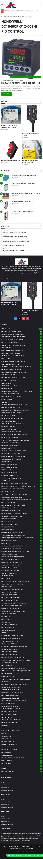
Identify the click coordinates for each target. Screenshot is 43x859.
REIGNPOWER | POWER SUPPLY (11, 597)
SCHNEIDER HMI (6, 681)
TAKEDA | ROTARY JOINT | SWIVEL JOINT (13, 758)
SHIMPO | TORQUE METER (9, 711)
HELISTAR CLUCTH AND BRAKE (11, 624)
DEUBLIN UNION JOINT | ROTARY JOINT (13, 532)
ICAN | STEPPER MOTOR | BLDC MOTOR (13, 657)
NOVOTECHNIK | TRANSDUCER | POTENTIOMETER (16, 377)
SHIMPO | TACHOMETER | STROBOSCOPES (14, 603)
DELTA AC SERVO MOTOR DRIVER (11, 413)
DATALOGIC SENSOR (8, 627)
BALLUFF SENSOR (7, 358)
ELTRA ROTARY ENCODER (9, 491)
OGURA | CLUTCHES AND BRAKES (11, 720)
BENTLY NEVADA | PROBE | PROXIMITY (13, 489)
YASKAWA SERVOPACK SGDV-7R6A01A (23, 212)
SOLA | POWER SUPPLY (8, 703)
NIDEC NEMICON (6, 736)
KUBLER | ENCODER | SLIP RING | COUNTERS (14, 405)
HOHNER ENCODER (7, 521)
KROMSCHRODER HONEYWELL (10, 445)
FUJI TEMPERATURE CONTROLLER (11, 453)
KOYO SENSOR (6, 578)
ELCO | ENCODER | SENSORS (10, 472)
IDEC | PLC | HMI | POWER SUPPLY (11, 396)
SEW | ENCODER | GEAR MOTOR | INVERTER (14, 701)
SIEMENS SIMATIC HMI (8, 375)
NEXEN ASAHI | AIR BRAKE (9, 649)
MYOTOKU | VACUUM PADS (9, 714)
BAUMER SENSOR (7, 388)
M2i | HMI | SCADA (7, 586)
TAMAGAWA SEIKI (7, 728)
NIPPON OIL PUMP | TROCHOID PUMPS (13, 418)
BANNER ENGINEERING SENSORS (11, 510)
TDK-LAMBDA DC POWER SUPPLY (11, 730)
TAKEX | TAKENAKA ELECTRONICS (11, 548)
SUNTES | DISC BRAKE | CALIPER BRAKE (13, 589)
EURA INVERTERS (7, 665)
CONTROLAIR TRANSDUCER (10, 437)
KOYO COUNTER (6, 763)
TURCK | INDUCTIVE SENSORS (10, 570)
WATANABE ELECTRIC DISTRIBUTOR (12, 562)
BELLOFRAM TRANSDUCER (9, 643)
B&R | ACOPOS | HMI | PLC (9, 386)
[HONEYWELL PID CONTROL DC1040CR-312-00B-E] (21, 59)
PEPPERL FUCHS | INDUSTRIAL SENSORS (13, 345)
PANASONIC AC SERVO (8, 448)
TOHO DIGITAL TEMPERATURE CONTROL (13, 535)
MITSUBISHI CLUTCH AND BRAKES (11, 459)
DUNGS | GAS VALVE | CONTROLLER (12, 687)
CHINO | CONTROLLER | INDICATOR (12, 516)
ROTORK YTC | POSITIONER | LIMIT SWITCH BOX (15, 581)
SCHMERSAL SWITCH (8, 741)
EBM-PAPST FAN (6, 383)
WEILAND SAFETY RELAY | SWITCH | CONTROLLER (16, 660)
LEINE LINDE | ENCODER (9, 614)
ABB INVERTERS (6, 481)
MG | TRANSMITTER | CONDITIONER (15, 372)
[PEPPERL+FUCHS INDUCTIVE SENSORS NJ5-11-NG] (32, 149)
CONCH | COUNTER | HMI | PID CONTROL (13, 557)
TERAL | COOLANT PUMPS (9, 595)
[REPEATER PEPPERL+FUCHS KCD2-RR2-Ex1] (6, 178)
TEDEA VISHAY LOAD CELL (9, 652)
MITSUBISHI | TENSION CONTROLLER (12, 497)
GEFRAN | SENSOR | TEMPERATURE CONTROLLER (16, 679)
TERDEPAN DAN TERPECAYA (27, 848)
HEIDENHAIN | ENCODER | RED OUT (12, 407)
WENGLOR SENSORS (8, 529)
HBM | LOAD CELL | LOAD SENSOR (11, 698)
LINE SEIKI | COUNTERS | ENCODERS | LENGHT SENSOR (17, 538)
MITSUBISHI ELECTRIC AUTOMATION (12, 350)
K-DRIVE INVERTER (7, 760)
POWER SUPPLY (6, 619)
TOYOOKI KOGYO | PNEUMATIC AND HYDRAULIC (15, 440)
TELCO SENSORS (7, 399)
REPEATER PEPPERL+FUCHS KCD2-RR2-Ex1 (24, 176)
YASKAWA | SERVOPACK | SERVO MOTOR (13, 361)
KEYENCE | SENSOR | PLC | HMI (10, 364)
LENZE (4, 733)
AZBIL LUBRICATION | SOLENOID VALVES (13, 611)
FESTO (4, 633)
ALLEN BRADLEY (7, 616)
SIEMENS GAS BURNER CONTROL (11, 638)
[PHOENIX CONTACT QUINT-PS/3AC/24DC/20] (6, 187)
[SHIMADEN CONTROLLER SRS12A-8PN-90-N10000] (6, 196)
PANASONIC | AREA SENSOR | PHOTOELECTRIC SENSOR (17, 391)
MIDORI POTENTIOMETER (9, 573)
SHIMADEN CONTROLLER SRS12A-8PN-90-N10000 (26, 194)
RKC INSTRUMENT (7, 462)
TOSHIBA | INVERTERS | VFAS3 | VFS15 (13, 339)
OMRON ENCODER (7, 766)
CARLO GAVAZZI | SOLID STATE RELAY (12, 692)
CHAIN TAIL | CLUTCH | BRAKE (10, 443)
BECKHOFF (5, 402)
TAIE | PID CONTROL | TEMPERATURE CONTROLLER (16, 500)
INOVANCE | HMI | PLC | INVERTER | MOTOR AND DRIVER (17, 367)
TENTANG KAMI (5, 785)
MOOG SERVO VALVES (8, 527)
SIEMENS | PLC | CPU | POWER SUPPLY (13, 424)
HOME (3, 782)
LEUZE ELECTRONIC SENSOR (10, 342)
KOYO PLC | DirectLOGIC (8, 508)
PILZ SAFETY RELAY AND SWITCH (11, 353)
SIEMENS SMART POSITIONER (10, 654)
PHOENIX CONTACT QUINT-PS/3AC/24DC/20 (24, 183)
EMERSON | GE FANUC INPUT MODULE (13, 356)
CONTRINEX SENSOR (7, 755)
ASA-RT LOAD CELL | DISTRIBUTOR (11, 709)
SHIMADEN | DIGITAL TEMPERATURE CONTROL (15, 546)
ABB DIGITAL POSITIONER (9, 464)
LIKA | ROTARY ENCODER (9, 429)
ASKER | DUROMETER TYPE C (10, 662)
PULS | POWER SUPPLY (8, 502)
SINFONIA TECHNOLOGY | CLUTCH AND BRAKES (15, 410)
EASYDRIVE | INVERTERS (9, 519)
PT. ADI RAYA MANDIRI (29, 846)
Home (3, 16)
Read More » (7, 93)
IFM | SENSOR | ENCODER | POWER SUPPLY (14, 337)
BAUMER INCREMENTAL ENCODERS (12, 432)
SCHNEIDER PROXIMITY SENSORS (11, 565)
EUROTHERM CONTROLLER (9, 592)
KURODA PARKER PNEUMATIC (10, 695)
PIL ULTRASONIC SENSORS (9, 540)
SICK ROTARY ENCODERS (9, 421)
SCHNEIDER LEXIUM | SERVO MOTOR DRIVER (14, 483)
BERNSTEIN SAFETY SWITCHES (10, 749)
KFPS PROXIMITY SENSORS (10, 600)
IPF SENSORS (6, 622)
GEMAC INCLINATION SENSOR (10, 608)
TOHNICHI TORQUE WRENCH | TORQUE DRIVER (15, 646)
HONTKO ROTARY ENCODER (10, 722)
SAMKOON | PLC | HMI (8, 676)
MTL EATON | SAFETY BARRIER (10, 524)
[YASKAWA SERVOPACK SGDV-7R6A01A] (6, 215)
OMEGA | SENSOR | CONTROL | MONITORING (14, 668)
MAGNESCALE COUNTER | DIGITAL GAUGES (14, 684)
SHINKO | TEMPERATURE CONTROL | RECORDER (15, 551)
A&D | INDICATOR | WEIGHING (10, 706)
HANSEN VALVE (6, 752)
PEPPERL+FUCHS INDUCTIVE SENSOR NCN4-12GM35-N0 (18, 11)
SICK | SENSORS (6, 348)
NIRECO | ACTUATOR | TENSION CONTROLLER (15, 513)
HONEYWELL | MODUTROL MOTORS (12, 369)
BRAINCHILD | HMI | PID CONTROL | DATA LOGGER (16, 671)
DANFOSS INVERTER (7, 747)
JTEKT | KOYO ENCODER (9, 380)
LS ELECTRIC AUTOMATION (9, 567)
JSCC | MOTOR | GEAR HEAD (10, 467)
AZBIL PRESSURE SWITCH (9, 554)
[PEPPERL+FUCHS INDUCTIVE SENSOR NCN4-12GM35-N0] (11, 114)
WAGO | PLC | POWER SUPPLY (10, 394)
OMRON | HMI (6, 543)
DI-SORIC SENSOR (7, 717)
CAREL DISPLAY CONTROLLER (10, 690)
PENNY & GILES (6, 470)
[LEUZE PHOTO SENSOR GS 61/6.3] (11, 149)
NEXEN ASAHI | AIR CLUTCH (10, 673)
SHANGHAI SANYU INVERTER (10, 475)
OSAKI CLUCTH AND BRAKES (10, 641)
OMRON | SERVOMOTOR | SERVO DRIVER (13, 456)
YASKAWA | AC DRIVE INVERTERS (11, 478)
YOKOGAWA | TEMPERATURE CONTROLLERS (14, 494)
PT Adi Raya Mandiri (7, 80)
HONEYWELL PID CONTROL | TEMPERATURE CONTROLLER (18, 486)
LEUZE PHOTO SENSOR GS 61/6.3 (10, 161)
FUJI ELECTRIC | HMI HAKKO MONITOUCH (13, 331)
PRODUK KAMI (6, 328)
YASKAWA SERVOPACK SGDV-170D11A (22, 201)
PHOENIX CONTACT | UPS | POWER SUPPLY (14, 451)
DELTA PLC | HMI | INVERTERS (10, 415)
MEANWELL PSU (6, 739)
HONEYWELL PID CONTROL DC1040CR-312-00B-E (20, 83)
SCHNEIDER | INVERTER (8, 426)
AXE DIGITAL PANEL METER (13, 505)
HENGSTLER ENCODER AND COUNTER (13, 584)
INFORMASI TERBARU (8, 771)
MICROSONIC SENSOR (8, 630)
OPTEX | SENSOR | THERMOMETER (11, 559)
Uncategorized (6, 725)
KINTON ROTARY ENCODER (9, 744)
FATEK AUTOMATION (8, 576)
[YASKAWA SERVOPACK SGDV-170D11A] (6, 205)
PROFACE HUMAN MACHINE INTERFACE (13, 334)
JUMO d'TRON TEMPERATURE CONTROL (13, 635)
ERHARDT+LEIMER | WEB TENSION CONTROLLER (15, 434)
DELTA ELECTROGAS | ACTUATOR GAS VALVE (14, 605)
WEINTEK (4, 768)
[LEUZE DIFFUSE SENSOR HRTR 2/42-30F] (32, 118)
